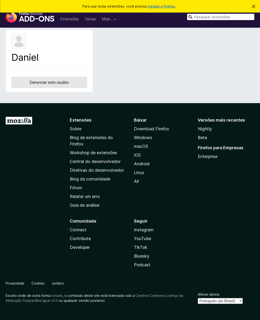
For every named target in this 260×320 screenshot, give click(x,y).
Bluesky (141, 256)
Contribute (80, 238)
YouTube (142, 238)
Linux (139, 172)
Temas (90, 19)
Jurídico (58, 283)
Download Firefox (151, 128)
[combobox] (220, 17)
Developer (80, 247)
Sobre (75, 128)
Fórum (76, 187)
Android (142, 163)
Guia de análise (84, 205)
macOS (141, 146)
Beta (202, 137)
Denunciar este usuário (49, 82)
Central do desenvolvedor (95, 161)
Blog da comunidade (90, 178)
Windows (143, 137)
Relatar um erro (85, 196)
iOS (137, 155)
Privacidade (15, 283)
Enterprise (207, 156)
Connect (78, 229)
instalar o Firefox (161, 6)
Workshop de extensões (93, 152)
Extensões (69, 19)
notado (57, 296)
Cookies (37, 283)
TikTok (140, 247)
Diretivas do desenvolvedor (97, 170)
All (136, 181)
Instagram (144, 229)
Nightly (205, 128)
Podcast (142, 264)
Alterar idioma (208, 294)
